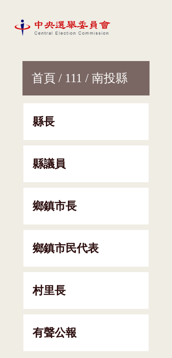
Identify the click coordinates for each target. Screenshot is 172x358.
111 (73, 78)
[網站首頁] (64, 27)
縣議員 (49, 164)
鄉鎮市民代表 (66, 248)
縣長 (44, 122)
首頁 (43, 78)
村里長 (49, 290)
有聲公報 (55, 333)
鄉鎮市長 (55, 206)
